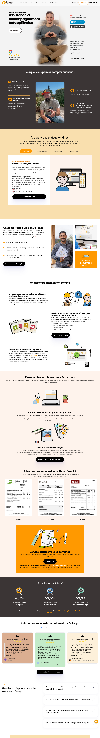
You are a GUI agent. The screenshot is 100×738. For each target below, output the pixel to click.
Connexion (75, 2)
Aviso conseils (45, 611)
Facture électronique (55, 2)
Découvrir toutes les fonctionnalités (50, 459)
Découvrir (16, 30)
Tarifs (32, 2)
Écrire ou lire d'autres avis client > (50, 672)
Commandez (50, 561)
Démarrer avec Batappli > (14, 264)
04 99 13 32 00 (93, 2)
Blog (37, 2)
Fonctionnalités (24, 2)
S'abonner (83, 2)
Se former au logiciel (61, 335)
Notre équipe (33, 355)
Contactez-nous (29, 197)
